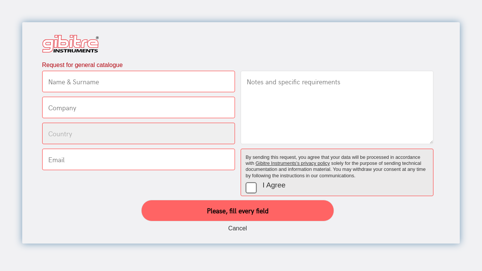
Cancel (237, 228)
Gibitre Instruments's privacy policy (293, 163)
